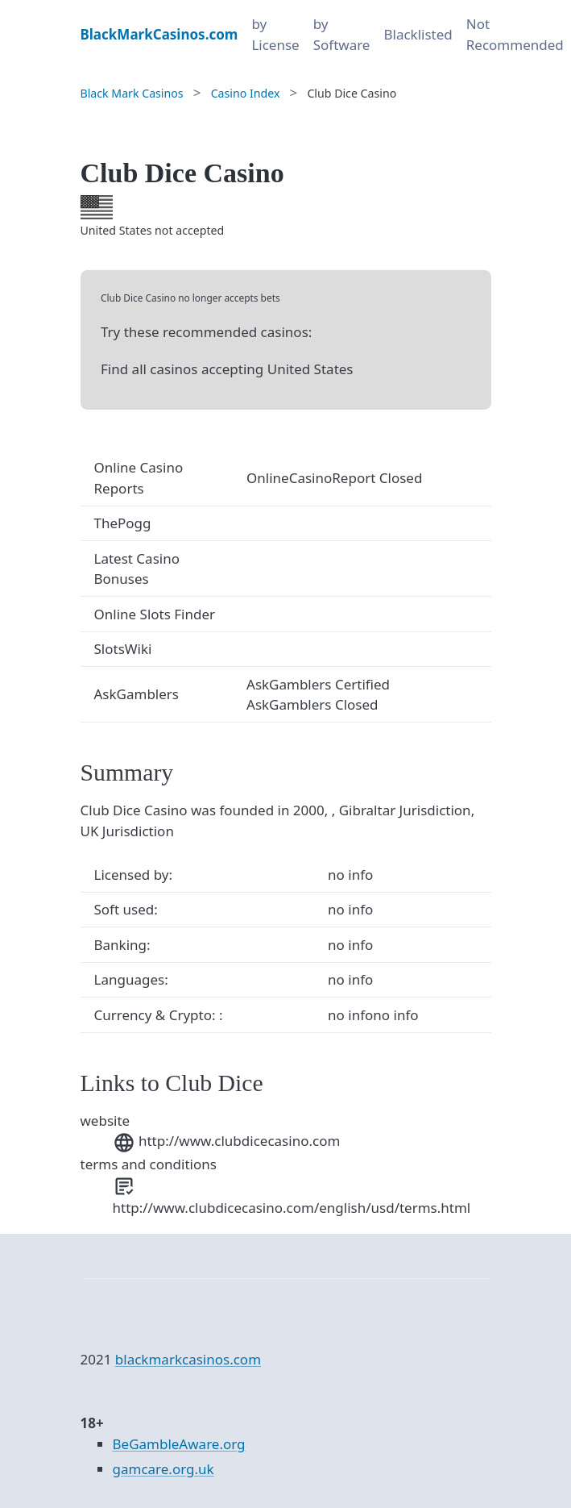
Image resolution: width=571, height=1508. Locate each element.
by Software (341, 34)
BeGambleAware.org (179, 1444)
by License (275, 34)
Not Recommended (515, 34)
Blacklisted (417, 34)
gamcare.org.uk (163, 1469)
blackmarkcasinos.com (188, 1359)
